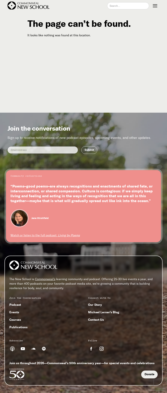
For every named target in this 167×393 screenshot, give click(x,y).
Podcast (15, 305)
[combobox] (128, 5)
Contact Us (96, 320)
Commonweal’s (45, 279)
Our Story (95, 305)
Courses (15, 320)
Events (14, 312)
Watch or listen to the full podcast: (45, 235)
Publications (18, 327)
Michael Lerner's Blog (103, 312)
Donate (149, 374)
